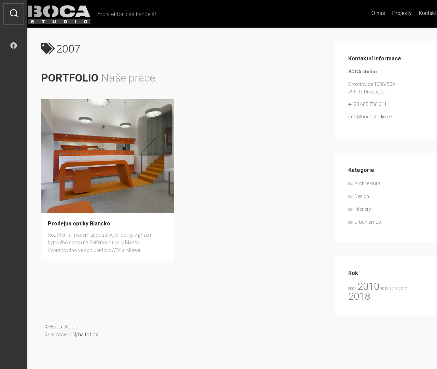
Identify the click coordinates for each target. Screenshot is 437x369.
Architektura (367, 183)
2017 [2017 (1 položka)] (403, 288)
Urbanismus (367, 222)
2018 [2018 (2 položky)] (359, 296)
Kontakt (414, 13)
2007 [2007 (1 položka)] (352, 288)
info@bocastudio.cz (370, 116)
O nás (365, 13)
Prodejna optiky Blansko (79, 223)
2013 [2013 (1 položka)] (394, 288)
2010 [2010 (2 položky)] (368, 286)
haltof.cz (88, 334)
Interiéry (362, 209)
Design (361, 196)
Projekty (388, 13)
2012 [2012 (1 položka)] (384, 288)
